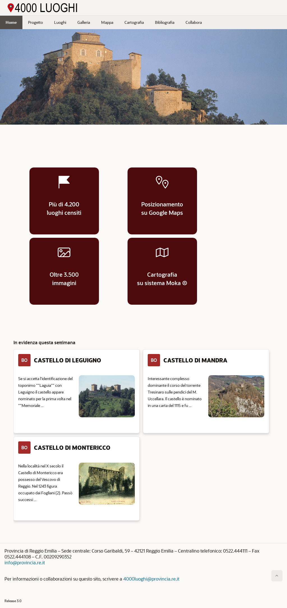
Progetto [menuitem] (35, 22)
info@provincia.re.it (24, 562)
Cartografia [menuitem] (134, 22)
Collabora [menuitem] (194, 22)
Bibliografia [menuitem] (164, 22)
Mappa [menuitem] (107, 22)
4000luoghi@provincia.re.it (151, 579)
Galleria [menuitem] (83, 22)
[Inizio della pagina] (277, 575)
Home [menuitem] (11, 22)
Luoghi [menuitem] (60, 22)
